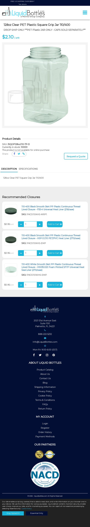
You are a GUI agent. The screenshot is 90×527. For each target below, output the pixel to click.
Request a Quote (76, 156)
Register (45, 428)
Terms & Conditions (45, 400)
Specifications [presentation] (28, 168)
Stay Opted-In (13, 513)
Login (45, 423)
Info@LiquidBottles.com (45, 342)
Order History (45, 432)
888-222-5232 (45, 334)
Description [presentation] (9, 168)
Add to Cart (55, 224)
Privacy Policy (45, 391)
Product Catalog (45, 369)
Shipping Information (45, 387)
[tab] (9, 169)
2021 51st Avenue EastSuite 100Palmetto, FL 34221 (45, 323)
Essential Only (36, 513)
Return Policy (45, 408)
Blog (45, 382)
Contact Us (45, 378)
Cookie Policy (45, 395)
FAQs (45, 404)
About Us (45, 374)
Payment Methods (45, 436)
